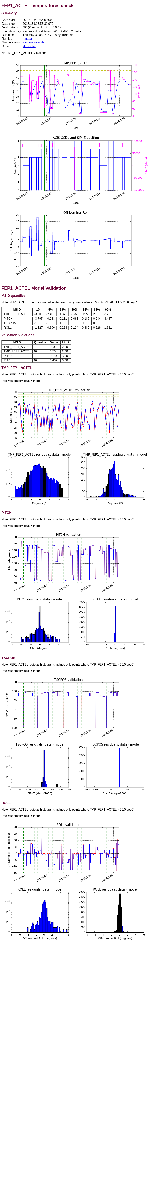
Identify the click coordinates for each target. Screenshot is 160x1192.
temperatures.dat (34, 42)
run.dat (27, 38)
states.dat (29, 46)
